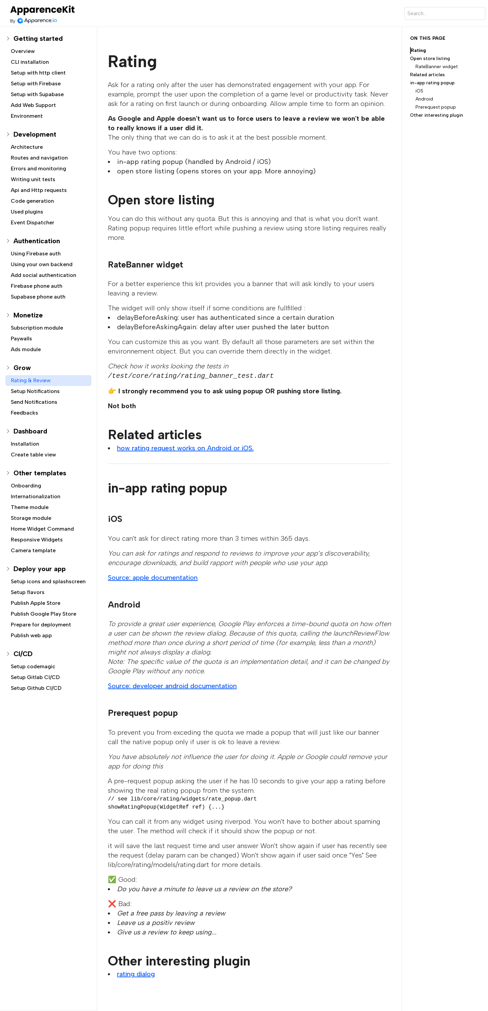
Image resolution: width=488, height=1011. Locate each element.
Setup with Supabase (37, 94)
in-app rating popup (432, 83)
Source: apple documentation (153, 577)
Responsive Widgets (37, 539)
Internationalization (35, 496)
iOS (419, 91)
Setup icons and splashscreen (48, 581)
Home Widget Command (42, 529)
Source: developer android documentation (172, 686)
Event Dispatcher (32, 222)
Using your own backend (42, 264)
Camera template (33, 550)
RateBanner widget (436, 66)
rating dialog (136, 974)
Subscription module (37, 328)
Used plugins (27, 211)
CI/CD (22, 654)
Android (424, 99)
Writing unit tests (33, 179)
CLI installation (30, 62)
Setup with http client (38, 72)
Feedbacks (24, 413)
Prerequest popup (435, 107)
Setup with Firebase (36, 83)
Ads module (26, 349)
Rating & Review (31, 380)
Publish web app (31, 635)
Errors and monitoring (38, 168)
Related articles (427, 75)
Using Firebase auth (36, 253)
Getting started (38, 38)
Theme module (30, 507)
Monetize (28, 315)
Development (34, 134)
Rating (418, 50)
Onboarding (26, 485)
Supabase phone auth (38, 296)
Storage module (31, 518)
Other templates (39, 473)
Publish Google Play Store (43, 614)
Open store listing (430, 58)
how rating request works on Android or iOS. (185, 448)
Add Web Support (33, 105)
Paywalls (21, 338)
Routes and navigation (39, 158)
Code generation (32, 201)
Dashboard (30, 431)
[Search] (444, 13)
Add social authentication (43, 275)
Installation (25, 444)
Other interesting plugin (436, 115)
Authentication (36, 241)
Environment (27, 116)
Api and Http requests (39, 190)
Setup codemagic (33, 666)
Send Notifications (34, 402)
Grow (22, 368)
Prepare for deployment (41, 624)
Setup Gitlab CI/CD (35, 677)
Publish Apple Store (35, 603)
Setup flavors (28, 592)
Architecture (27, 147)
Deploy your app (39, 569)
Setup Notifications (35, 391)
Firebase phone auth (36, 286)
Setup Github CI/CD (36, 688)
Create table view (33, 454)
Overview (23, 51)
